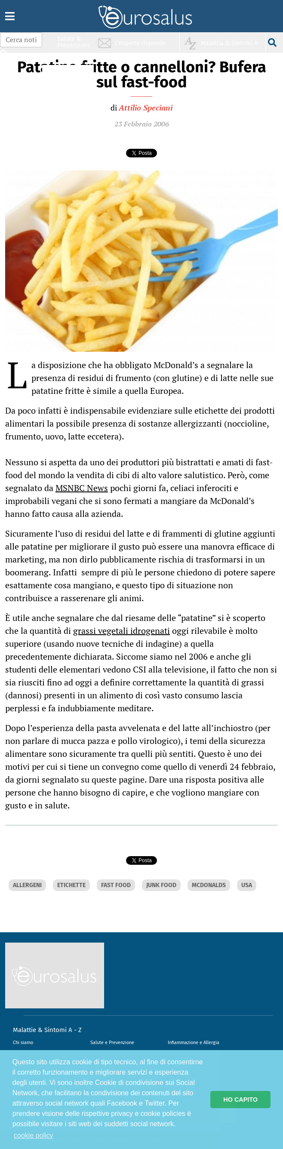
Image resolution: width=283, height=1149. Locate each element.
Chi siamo (23, 1042)
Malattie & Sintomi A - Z (47, 1030)
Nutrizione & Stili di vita (74, 74)
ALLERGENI (27, 885)
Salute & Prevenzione (74, 42)
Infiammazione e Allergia (193, 1042)
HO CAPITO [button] (240, 1099)
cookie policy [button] (33, 1135)
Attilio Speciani (145, 107)
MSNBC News (81, 488)
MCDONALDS (209, 885)
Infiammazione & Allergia (76, 58)
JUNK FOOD (161, 885)
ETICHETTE (71, 885)
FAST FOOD (116, 885)
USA (246, 885)
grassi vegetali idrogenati (121, 630)
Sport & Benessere (71, 91)
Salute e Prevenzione (112, 1042)
